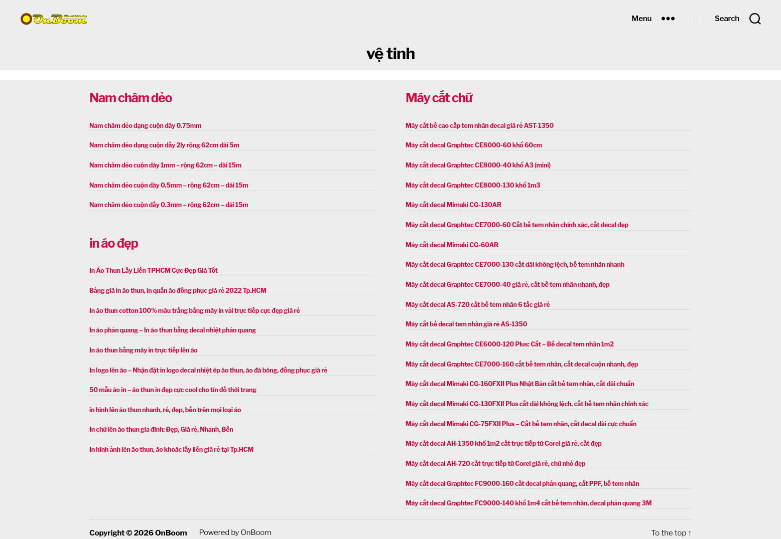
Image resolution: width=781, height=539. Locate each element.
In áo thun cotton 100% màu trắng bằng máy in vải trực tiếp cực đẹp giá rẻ (190, 308)
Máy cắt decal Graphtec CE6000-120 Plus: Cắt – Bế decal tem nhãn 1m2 (506, 340)
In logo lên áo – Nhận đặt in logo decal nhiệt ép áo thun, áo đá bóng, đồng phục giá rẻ (204, 367)
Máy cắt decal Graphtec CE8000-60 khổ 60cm (471, 145)
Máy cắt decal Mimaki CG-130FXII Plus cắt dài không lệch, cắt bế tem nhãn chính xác (522, 399)
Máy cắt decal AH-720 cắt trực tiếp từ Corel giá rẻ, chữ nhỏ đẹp (492, 458)
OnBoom (170, 525)
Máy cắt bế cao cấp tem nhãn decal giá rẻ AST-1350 (477, 125)
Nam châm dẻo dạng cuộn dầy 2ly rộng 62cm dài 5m (161, 145)
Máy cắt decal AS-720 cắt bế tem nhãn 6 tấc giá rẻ (475, 301)
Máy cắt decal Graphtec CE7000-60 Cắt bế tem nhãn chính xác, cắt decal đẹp (513, 223)
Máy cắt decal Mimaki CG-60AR (450, 243)
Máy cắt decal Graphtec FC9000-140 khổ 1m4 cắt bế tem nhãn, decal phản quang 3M (524, 497)
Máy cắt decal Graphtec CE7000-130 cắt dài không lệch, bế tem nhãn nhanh (511, 262)
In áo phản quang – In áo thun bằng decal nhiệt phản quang (169, 327)
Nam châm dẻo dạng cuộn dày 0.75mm (143, 125)
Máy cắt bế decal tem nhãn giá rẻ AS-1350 (464, 321)
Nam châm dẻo (130, 97)
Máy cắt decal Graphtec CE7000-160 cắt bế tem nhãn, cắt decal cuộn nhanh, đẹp (517, 360)
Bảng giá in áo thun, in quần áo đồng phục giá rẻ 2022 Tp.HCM (174, 288)
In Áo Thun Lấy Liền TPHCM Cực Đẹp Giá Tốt (151, 269)
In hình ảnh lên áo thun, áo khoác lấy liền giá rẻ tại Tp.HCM (168, 445)
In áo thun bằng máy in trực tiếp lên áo (141, 347)
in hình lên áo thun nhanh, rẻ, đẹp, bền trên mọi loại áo (162, 406)
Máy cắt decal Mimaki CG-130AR (452, 204)
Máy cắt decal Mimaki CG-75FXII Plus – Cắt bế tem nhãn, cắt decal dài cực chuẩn (517, 419)
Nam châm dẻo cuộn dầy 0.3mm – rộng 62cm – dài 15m (165, 204)
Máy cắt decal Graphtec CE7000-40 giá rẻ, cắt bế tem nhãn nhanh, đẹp (504, 282)
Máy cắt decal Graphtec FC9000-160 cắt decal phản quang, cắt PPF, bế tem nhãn (518, 477)
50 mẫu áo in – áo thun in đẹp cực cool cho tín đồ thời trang (169, 386)
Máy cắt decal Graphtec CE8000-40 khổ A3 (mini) (476, 164)
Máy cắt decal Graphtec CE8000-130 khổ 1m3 (471, 184)
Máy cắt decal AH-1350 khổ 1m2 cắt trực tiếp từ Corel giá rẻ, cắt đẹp (500, 438)
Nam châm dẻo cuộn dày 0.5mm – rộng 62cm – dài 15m (165, 184)
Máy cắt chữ (439, 97)
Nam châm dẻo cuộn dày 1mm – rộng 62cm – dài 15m (162, 164)
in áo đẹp (113, 241)
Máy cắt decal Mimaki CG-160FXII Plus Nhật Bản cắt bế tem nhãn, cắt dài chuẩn (516, 380)
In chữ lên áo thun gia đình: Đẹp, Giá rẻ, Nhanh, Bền (158, 425)
